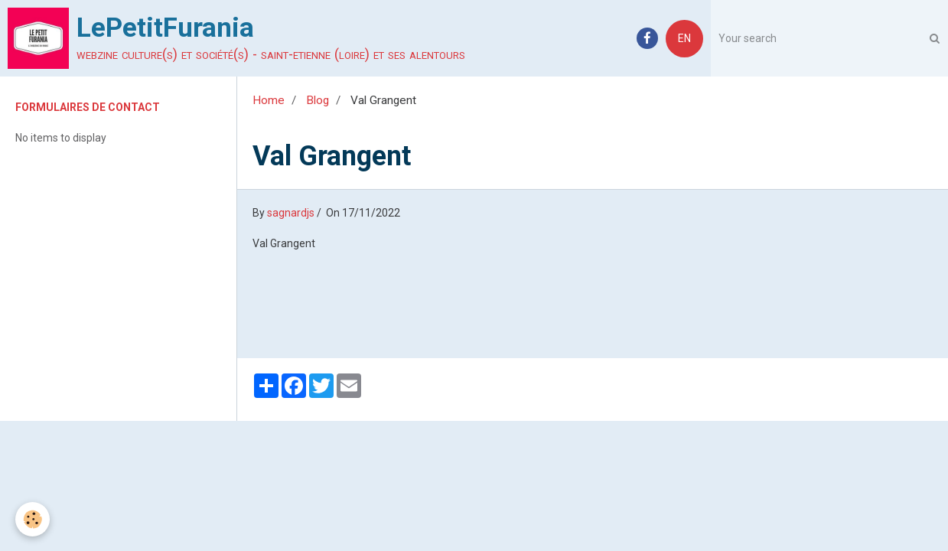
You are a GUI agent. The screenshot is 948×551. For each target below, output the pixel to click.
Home (268, 100)
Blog (317, 100)
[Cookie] (32, 519)
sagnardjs (290, 213)
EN (684, 38)
